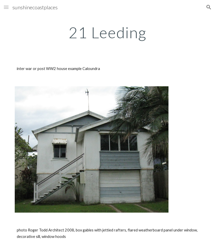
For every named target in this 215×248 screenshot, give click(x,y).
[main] (107, 32)
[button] (6, 7)
